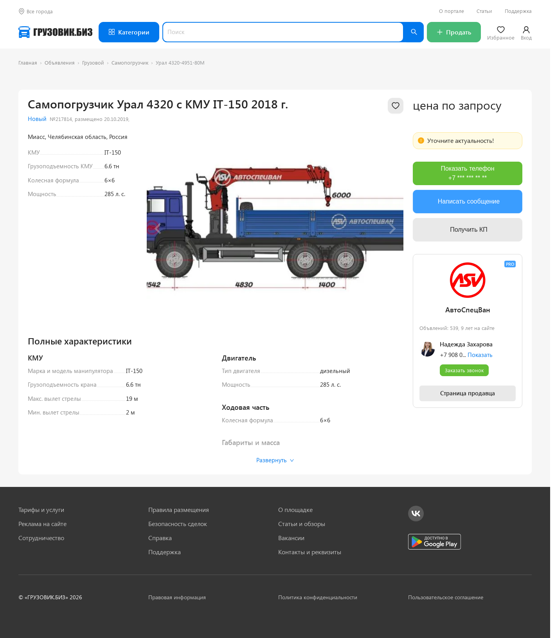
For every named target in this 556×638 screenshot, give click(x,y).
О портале (451, 11)
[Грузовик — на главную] (55, 32)
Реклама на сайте (42, 524)
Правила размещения (178, 510)
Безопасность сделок (177, 524)
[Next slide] (392, 228)
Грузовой (93, 62)
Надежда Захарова (466, 344)
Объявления (60, 62)
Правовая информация (177, 597)
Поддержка (518, 11)
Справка (160, 538)
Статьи (484, 11)
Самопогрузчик (130, 62)
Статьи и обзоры (301, 524)
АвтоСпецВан (467, 309)
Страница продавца (467, 393)
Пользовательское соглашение (445, 597)
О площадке (295, 510)
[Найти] (413, 32)
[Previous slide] (158, 228)
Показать (480, 355)
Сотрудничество (41, 538)
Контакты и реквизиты (309, 552)
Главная (27, 62)
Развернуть (275, 460)
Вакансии (291, 538)
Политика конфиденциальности (317, 597)
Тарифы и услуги (41, 510)
